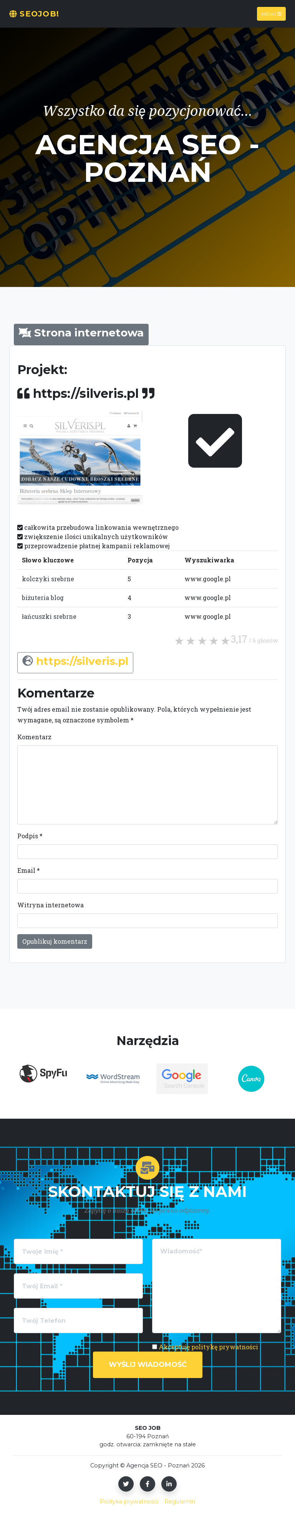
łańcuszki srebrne (49, 616)
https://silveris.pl (82, 661)
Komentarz (34, 737)
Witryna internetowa (50, 905)
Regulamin (179, 1501)
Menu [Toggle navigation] (272, 13)
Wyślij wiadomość (148, 1364)
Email (28, 870)
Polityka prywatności (129, 1501)
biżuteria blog (43, 597)
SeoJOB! (34, 13)
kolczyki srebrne (48, 579)
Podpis (30, 836)
